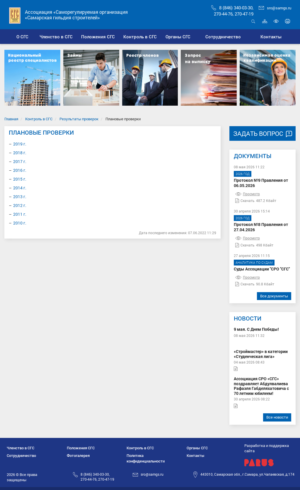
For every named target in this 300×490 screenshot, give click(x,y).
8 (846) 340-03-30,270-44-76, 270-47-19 (232, 11)
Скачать (245, 200)
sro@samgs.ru (275, 8)
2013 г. (19, 196)
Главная (11, 118)
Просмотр (247, 193)
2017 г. (19, 161)
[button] (56, 36)
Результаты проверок (78, 118)
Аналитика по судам (254, 262)
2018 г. (19, 152)
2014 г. (19, 188)
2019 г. (19, 144)
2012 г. (19, 205)
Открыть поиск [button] (253, 21)
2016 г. (19, 170)
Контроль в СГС (38, 118)
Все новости (277, 417)
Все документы (274, 296)
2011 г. (19, 214)
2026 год (243, 174)
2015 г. (19, 179)
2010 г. (19, 223)
